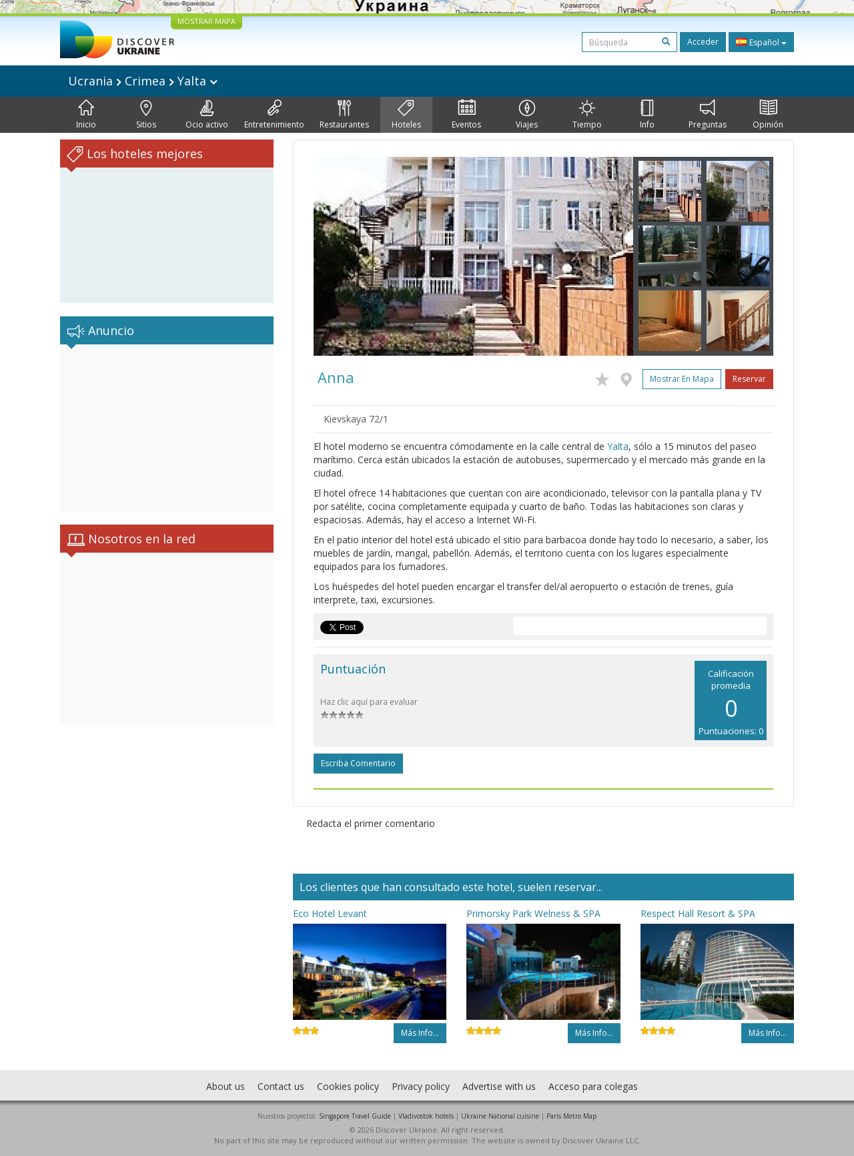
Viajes (527, 114)
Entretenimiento (274, 114)
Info (647, 114)
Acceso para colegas (593, 1086)
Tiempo (587, 114)
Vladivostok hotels (426, 1116)
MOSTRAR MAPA (206, 21)
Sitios (146, 114)
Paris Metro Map (571, 1116)
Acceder (703, 41)
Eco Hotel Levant (330, 913)
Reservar (749, 378)
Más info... (420, 1033)
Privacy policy (421, 1086)
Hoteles (406, 114)
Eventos (466, 114)
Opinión (768, 114)
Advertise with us (499, 1086)
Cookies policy (348, 1086)
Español (761, 42)
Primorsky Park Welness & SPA (533, 913)
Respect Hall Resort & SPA (697, 913)
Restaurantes (344, 114)
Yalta (617, 446)
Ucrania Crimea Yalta (143, 81)
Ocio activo (206, 114)
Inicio (86, 114)
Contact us (281, 1086)
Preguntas (708, 114)
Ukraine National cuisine (500, 1116)
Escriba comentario (358, 763)
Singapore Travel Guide (355, 1116)
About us (225, 1086)
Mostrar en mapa (682, 378)
